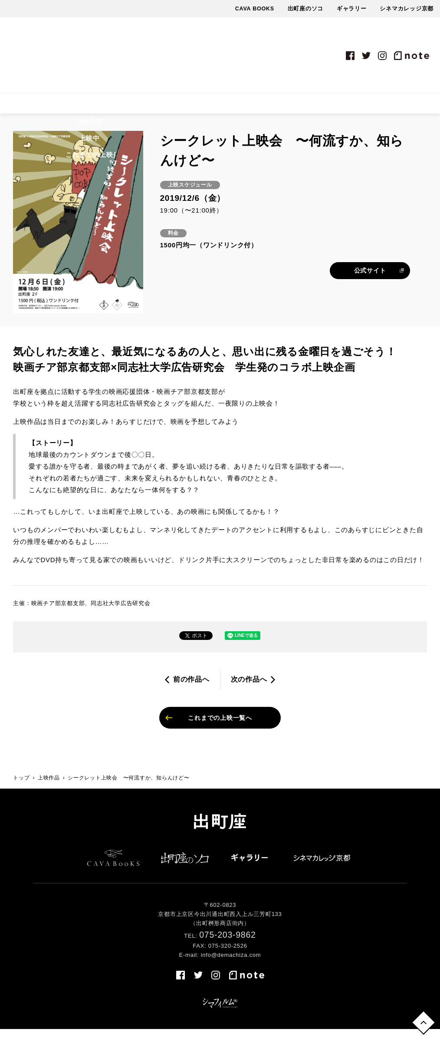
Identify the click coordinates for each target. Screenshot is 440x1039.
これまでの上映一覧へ (220, 726)
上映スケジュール (123, 106)
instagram (382, 55)
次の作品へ (249, 686)
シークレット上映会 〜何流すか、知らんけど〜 (129, 788)
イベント (203, 106)
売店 (377, 106)
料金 (170, 106)
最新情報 (243, 106)
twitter (366, 55)
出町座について (293, 106)
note (411, 55)
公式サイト (370, 277)
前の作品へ (191, 686)
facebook (350, 55)
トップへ (422, 1021)
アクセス (343, 106)
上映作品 (70, 106)
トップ (21, 788)
